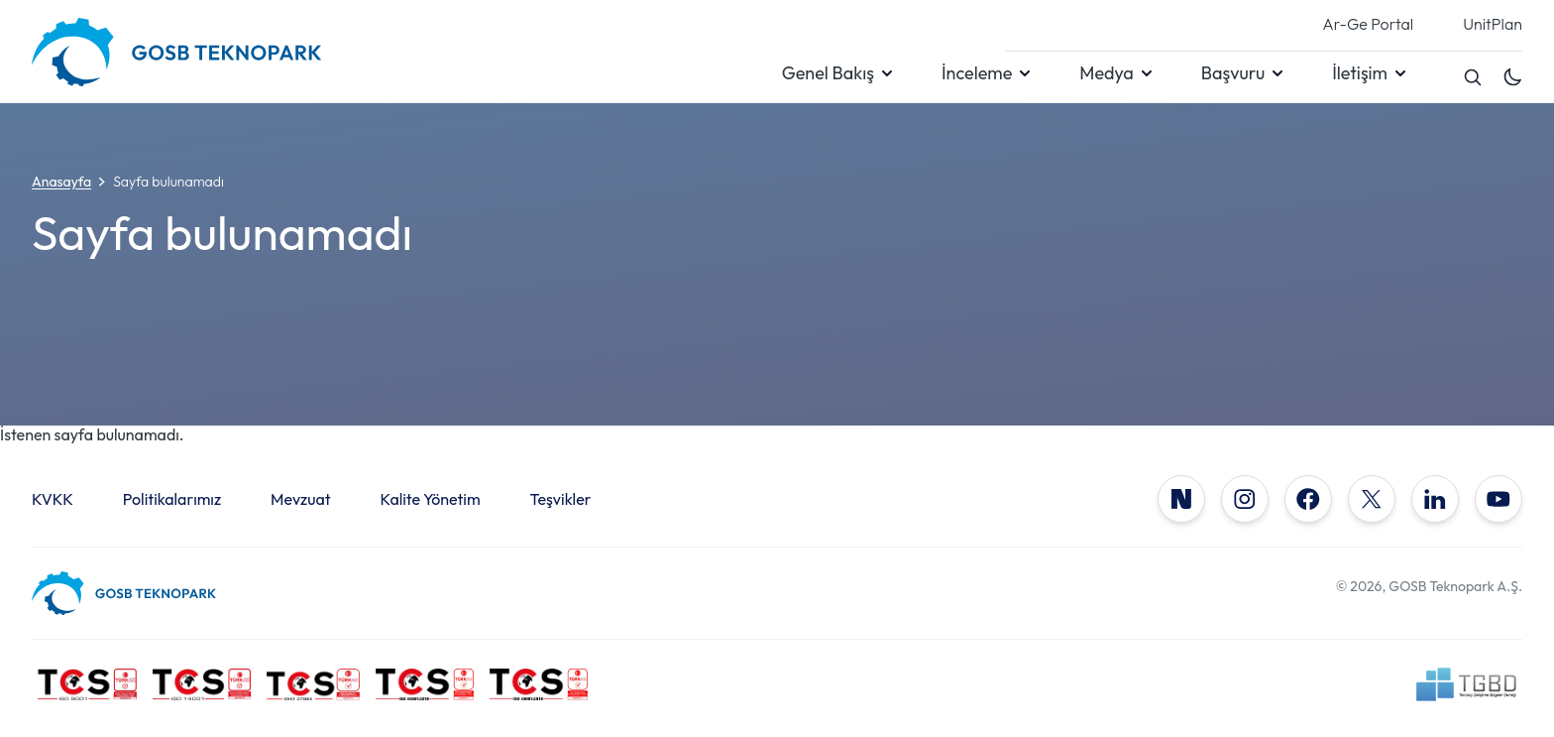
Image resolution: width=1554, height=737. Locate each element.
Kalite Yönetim (431, 499)
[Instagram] (1245, 499)
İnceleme (977, 73)
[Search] (1473, 77)
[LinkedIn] (1435, 499)
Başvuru (1233, 73)
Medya (1106, 73)
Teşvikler (561, 499)
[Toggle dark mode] (1512, 77)
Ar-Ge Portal (1368, 25)
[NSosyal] (1181, 499)
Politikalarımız (172, 499)
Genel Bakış (828, 73)
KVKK (52, 499)
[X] (1371, 499)
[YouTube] (1498, 499)
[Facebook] (1308, 499)
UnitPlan (1492, 25)
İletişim (1360, 73)
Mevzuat (301, 499)
